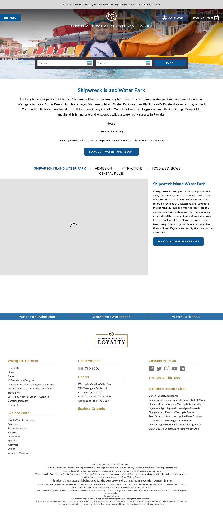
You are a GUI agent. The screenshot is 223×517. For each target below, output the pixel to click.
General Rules (111, 173)
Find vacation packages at (176, 404)
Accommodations (17, 428)
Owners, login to (175, 424)
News (11, 371)
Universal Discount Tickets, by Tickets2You (31, 384)
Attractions (132, 168)
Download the (174, 428)
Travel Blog (14, 392)
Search (169, 63)
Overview (13, 424)
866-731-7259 (101, 400)
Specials (12, 440)
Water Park (14, 436)
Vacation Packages (18, 400)
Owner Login (173, 17)
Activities (13, 444)
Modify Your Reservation (21, 419)
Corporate (13, 367)
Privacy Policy (74, 467)
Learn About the (170, 420)
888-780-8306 (89, 368)
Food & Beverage (166, 168)
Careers (12, 376)
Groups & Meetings (18, 452)
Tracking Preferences (166, 467)
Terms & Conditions (56, 467)
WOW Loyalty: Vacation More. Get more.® (31, 388)
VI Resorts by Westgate (21, 380)
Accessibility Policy (93, 467)
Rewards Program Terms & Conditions (90, 499)
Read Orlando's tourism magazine (175, 416)
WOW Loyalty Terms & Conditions (137, 467)
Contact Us (14, 404)
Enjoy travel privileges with (174, 408)
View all (163, 395)
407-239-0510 (102, 396)
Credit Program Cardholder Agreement (123, 499)
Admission (103, 168)
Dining (11, 448)
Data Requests (111, 467)
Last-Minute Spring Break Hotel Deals (28, 396)
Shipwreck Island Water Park (60, 168)
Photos (12, 432)
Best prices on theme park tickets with (177, 399)
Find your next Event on (171, 412)
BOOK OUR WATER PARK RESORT (111, 151)
